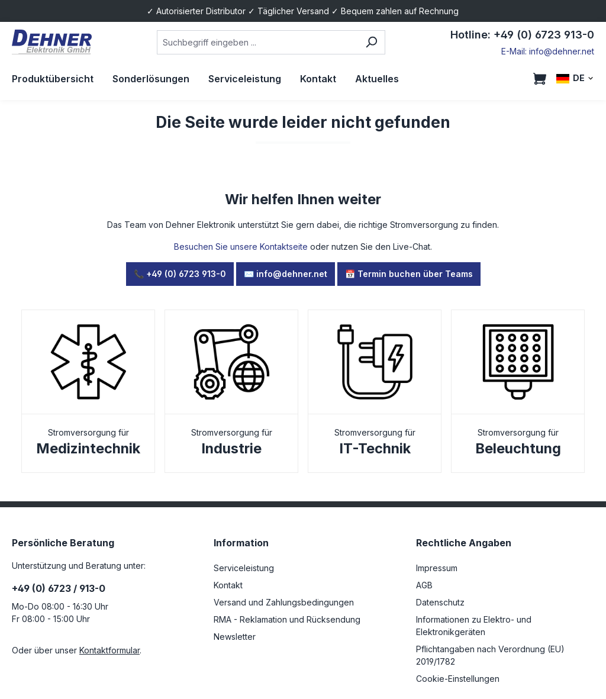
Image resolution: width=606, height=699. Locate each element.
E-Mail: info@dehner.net (547, 51)
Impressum (436, 568)
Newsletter (235, 637)
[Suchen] (371, 42)
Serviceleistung (244, 568)
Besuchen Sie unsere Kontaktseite (241, 246)
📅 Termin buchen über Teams (409, 274)
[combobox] (258, 42)
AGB (424, 585)
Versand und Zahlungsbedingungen (284, 602)
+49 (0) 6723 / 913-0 (58, 588)
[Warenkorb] (540, 78)
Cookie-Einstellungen (457, 679)
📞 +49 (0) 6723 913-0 (180, 274)
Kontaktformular (109, 650)
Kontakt (228, 585)
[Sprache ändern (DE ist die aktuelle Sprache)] (575, 78)
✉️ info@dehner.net (285, 274)
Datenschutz (440, 602)
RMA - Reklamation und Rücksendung (287, 619)
